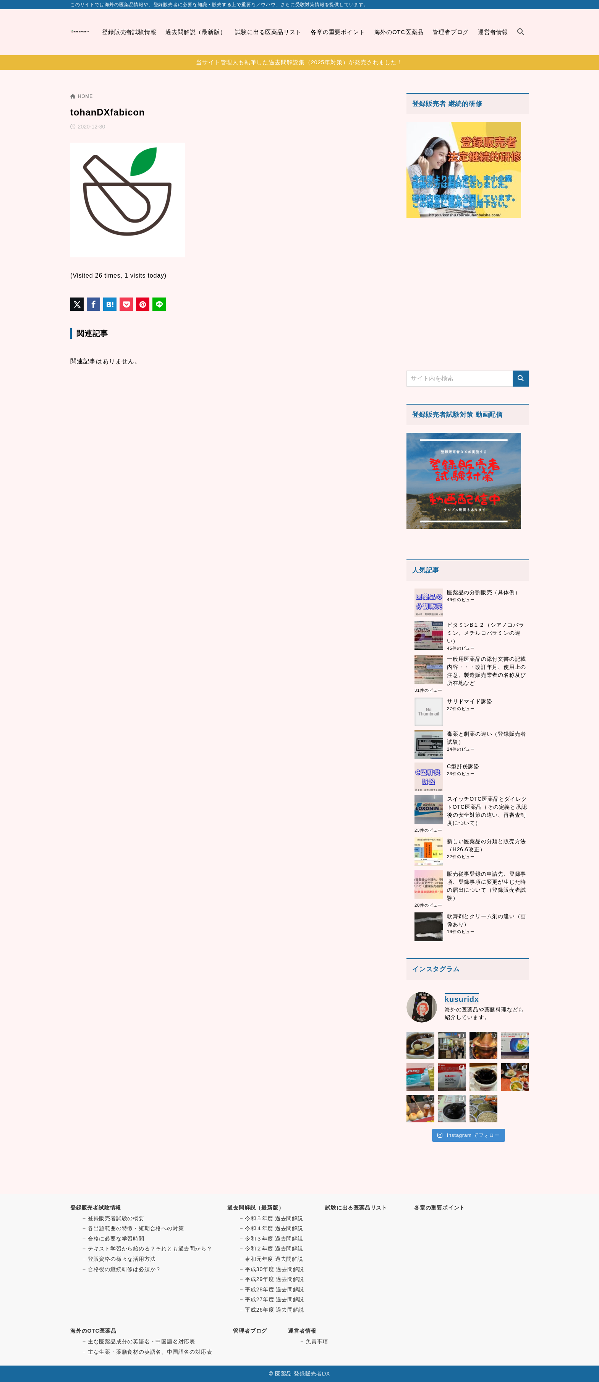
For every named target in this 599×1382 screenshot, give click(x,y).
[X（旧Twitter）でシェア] (77, 304)
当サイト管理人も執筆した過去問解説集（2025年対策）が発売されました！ (299, 62)
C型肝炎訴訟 (463, 766)
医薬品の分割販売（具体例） (483, 592)
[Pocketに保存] (126, 304)
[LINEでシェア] (159, 304)
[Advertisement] (467, 294)
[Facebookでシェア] (93, 304)
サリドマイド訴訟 (469, 701)
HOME (81, 96)
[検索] (521, 379)
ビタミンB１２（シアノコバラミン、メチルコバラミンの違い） (486, 633)
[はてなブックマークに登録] (110, 304)
